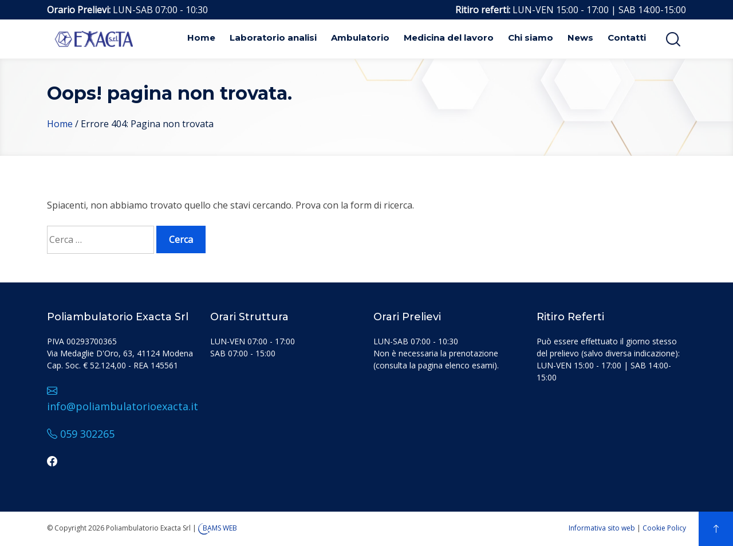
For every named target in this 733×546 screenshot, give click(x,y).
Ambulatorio (360, 37)
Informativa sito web (602, 528)
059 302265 (81, 434)
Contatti (627, 37)
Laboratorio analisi (273, 37)
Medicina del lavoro (449, 37)
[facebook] (52, 461)
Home (201, 37)
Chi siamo (530, 37)
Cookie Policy (664, 528)
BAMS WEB (220, 528)
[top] (716, 529)
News (580, 37)
